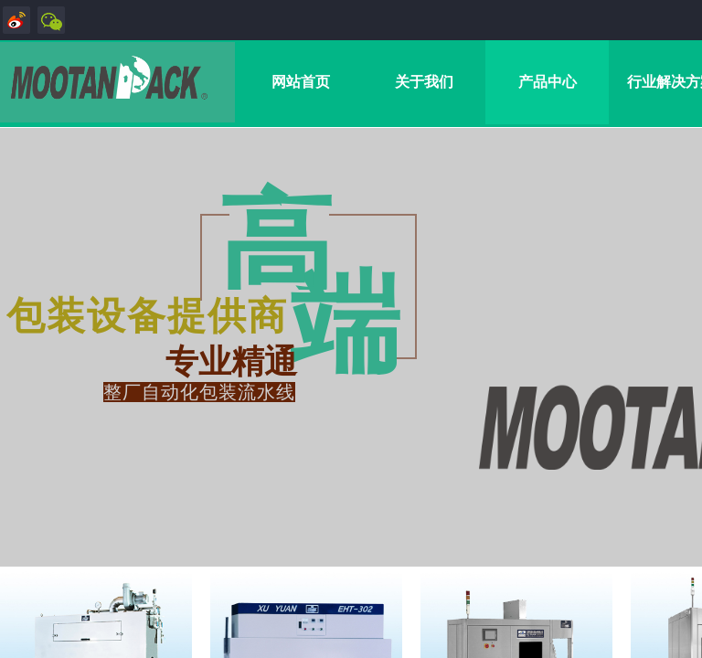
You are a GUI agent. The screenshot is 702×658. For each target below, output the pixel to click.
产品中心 (547, 82)
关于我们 (424, 82)
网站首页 (300, 82)
